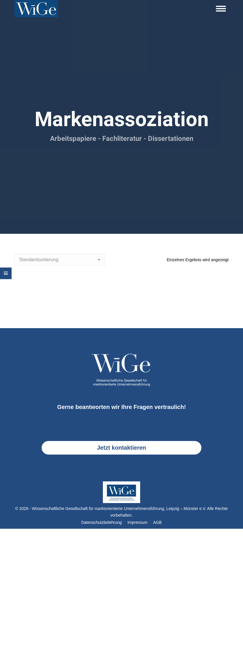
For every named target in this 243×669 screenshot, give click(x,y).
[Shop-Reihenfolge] (59, 260)
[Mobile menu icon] (221, 8)
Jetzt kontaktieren (121, 447)
